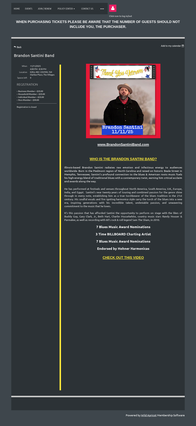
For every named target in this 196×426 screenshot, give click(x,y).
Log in (112, 8)
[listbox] (173, 46)
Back (19, 47)
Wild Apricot (149, 365)
